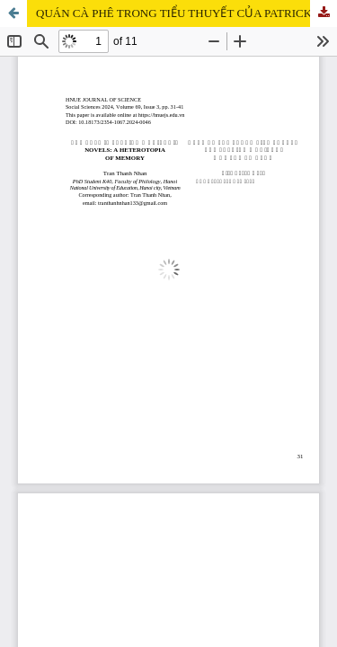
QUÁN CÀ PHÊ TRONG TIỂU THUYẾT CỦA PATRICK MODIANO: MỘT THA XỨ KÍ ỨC (186, 13)
